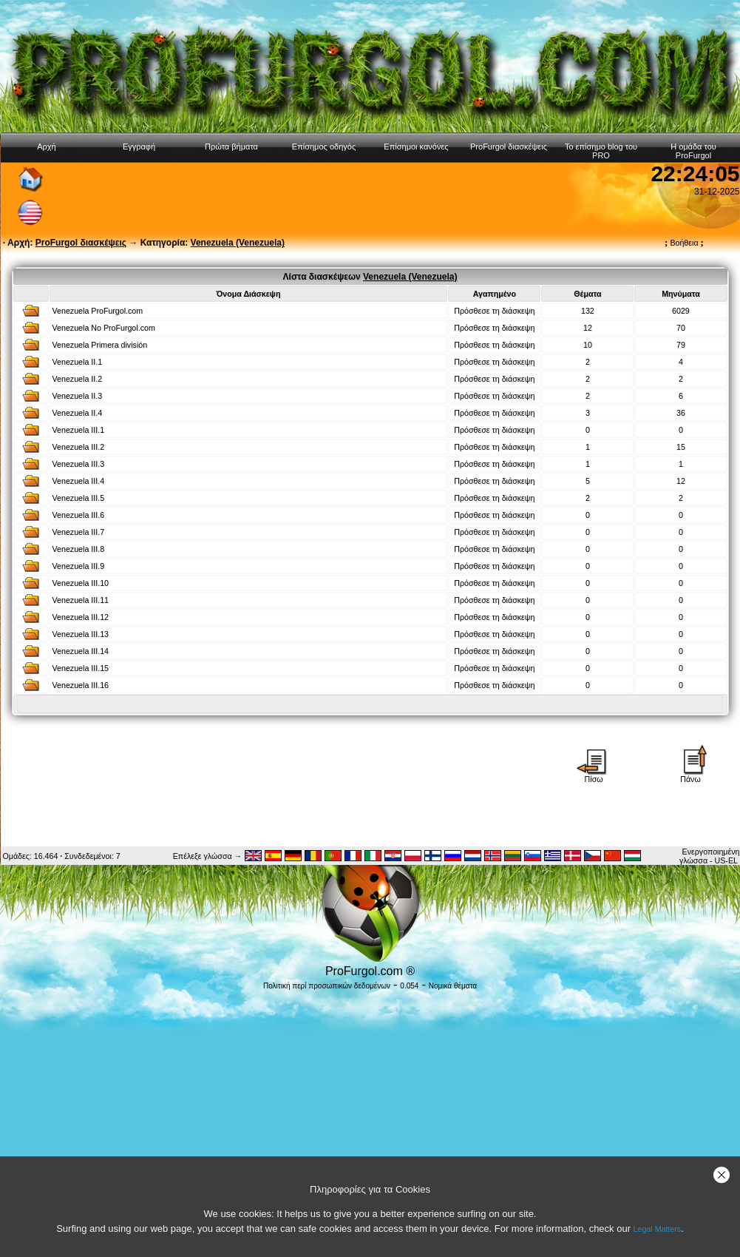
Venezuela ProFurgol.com (97, 310)
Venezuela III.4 (78, 480)
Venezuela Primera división (100, 344)
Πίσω (594, 775)
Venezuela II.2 (77, 378)
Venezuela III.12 (80, 617)
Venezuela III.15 (80, 668)
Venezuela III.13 (80, 634)
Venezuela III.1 (78, 429)
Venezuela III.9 (78, 566)
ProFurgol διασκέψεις (508, 146)
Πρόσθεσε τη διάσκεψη (494, 310)
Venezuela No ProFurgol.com (103, 327)
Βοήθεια (684, 242)
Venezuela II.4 (77, 412)
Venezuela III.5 (78, 497)
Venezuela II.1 (77, 361)
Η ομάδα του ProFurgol (693, 151)
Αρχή (46, 146)
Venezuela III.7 (78, 532)
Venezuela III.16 (80, 685)
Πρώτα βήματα (231, 146)
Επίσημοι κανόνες (416, 146)
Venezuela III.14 (80, 651)
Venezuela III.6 (78, 514)
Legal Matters (658, 1228)
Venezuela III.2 (78, 446)
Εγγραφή (139, 146)
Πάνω (690, 775)
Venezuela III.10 (80, 583)
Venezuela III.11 (80, 600)
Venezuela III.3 (78, 463)
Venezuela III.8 (78, 549)
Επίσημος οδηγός (324, 146)
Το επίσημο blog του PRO (601, 151)
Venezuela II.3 (77, 395)
